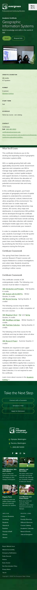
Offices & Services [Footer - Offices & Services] (26, 522)
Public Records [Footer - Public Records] (6, 556)
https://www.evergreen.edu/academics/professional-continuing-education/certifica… (19, 136)
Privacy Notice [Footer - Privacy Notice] (6, 569)
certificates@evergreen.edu (11, 132)
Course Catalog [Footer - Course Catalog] (26, 525)
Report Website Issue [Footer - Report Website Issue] (8, 546)
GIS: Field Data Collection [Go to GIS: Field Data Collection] (11, 325)
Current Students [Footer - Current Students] (8, 516)
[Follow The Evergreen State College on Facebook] (13, 453)
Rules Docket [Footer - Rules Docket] (6, 563)
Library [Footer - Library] (23, 516)
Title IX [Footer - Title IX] (4, 573)
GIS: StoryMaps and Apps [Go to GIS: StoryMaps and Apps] (11, 320)
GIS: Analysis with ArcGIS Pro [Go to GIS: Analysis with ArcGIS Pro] (13, 294)
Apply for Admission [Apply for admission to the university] (18, 411)
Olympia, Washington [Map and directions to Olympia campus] (18, 439)
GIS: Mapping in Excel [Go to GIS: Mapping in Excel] (10, 315)
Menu (33, 6)
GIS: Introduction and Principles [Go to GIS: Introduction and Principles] (13, 289)
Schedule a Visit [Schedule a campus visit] (18, 406)
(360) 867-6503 (11, 129)
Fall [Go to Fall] (20, 315)
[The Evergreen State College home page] (18, 430)
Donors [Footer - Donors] (5, 534)
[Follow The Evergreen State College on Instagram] (20, 453)
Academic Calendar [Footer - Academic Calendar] (27, 528)
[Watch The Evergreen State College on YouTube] (16, 453)
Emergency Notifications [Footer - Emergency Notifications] (9, 553)
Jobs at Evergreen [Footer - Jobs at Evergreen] (26, 534)
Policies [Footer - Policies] (4, 559)
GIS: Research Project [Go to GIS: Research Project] (10, 341)
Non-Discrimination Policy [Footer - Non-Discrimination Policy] (9, 566)
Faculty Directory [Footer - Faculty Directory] (26, 519)
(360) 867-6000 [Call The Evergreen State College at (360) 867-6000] (18, 447)
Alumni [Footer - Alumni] (5, 537)
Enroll (7, 38)
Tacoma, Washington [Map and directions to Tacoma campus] (18, 443)
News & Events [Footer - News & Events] (25, 531)
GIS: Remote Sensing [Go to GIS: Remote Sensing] (10, 299)
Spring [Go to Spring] (27, 315)
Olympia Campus (8, 93)
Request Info (18, 38)
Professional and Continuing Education (13, 11)
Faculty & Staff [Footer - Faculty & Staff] (7, 531)
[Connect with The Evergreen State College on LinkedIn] (24, 453)
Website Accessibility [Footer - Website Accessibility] (8, 550)
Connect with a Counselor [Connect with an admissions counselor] (18, 400)
